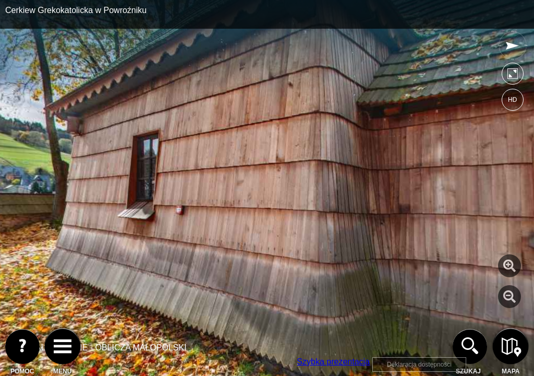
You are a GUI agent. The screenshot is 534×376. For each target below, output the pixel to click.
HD (512, 99)
